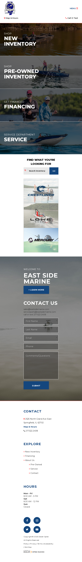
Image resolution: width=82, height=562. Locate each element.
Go (54, 171)
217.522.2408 (31, 431)
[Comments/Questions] (41, 365)
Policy (26, 544)
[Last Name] (41, 329)
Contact (34, 473)
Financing (30, 456)
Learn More (37, 290)
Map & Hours (30, 427)
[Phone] (41, 346)
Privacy (33, 544)
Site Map (28, 547)
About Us (29, 460)
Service (34, 469)
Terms (39, 544)
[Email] (41, 338)
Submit (36, 385)
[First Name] (41, 321)
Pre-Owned (36, 464)
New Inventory (32, 451)
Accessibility (48, 544)
